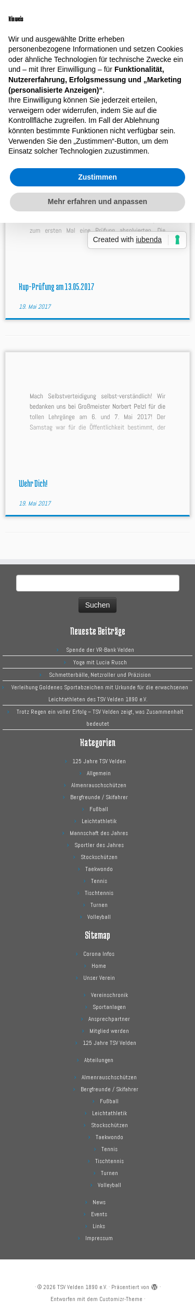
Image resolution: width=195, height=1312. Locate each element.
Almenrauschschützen (98, 785)
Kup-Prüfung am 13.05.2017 (56, 286)
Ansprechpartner (109, 1019)
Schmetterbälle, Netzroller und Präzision (100, 674)
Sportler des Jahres (99, 845)
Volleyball (99, 916)
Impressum (99, 1238)
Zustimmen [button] (97, 177)
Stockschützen (99, 857)
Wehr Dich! (33, 483)
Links (99, 1226)
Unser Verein (99, 977)
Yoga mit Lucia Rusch (100, 662)
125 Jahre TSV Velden (99, 761)
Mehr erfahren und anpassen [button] (97, 201)
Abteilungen (98, 1060)
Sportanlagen (109, 1007)
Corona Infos (98, 953)
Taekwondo (99, 869)
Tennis (99, 881)
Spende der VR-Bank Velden (100, 649)
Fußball (98, 809)
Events (99, 1214)
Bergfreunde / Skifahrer (99, 797)
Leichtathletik (99, 821)
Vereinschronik (109, 995)
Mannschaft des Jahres (99, 833)
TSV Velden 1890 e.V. (82, 1287)
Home (99, 965)
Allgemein (99, 773)
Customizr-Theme (120, 1299)
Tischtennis (99, 893)
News (99, 1202)
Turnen (99, 905)
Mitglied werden (109, 1031)
